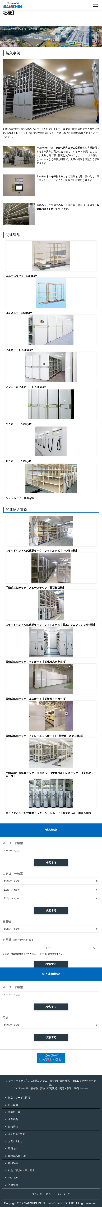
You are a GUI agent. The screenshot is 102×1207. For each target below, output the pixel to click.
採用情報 (13, 1126)
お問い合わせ (15, 1141)
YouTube (13, 1177)
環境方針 (13, 1148)
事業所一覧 (14, 1112)
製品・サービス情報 (19, 1097)
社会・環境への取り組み (21, 1170)
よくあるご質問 (16, 1134)
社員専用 (13, 1184)
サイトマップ (63, 1194)
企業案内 (13, 1119)
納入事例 (13, 1105)
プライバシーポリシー (42, 1194)
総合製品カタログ (17, 1155)
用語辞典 (13, 1163)
